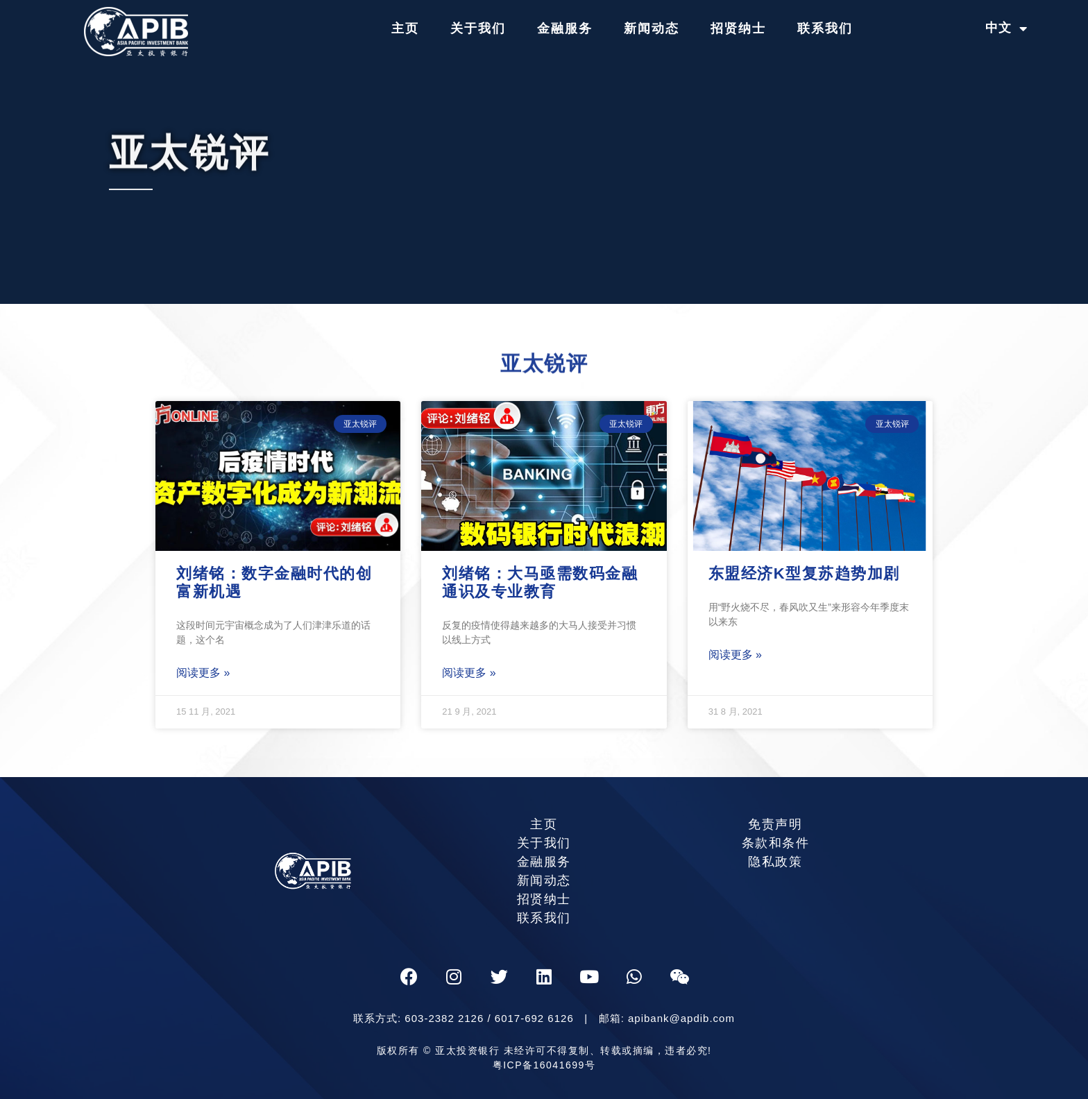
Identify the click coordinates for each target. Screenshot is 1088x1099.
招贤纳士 (738, 28)
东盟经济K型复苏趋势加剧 (804, 573)
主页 (405, 28)
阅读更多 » (203, 673)
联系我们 (825, 28)
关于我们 (478, 28)
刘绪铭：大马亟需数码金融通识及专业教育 (540, 582)
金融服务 (565, 28)
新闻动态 (651, 28)
